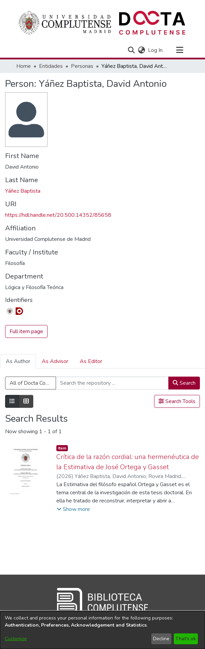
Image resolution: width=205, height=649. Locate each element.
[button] (131, 50)
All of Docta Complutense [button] (33, 383)
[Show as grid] (26, 401)
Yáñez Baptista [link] (22, 191)
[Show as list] (12, 401)
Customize (16, 638)
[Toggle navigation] (179, 50)
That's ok (185, 638)
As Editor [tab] (91, 361)
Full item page (26, 331)
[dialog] (102, 630)
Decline (161, 638)
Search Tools (177, 401)
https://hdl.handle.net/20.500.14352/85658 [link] (58, 215)
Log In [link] (155, 50)
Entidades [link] (51, 66)
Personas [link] (82, 66)
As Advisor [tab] (55, 361)
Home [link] (23, 66)
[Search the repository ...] (112, 383)
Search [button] (184, 383)
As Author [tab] (18, 361)
